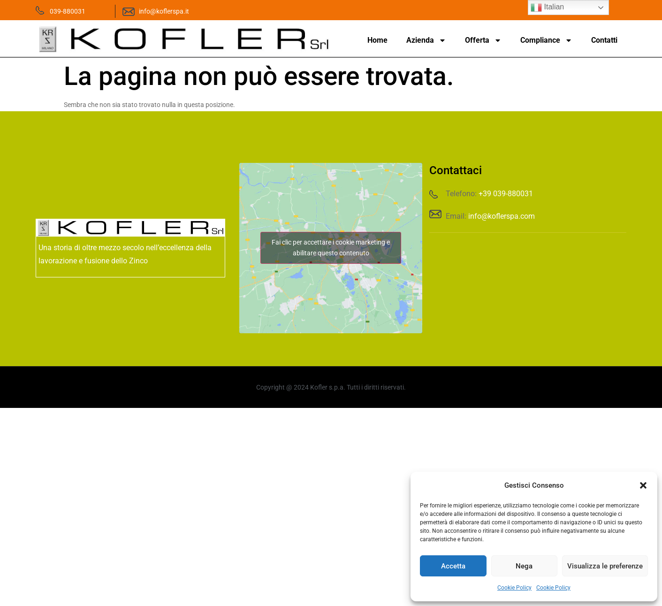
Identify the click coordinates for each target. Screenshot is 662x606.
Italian (547, 7)
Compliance (546, 40)
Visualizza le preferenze (605, 566)
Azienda (426, 40)
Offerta (483, 40)
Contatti (604, 40)
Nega (524, 566)
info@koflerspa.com (501, 216)
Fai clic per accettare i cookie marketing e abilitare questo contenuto (331, 247)
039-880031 (67, 11)
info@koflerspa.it (164, 11)
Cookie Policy (514, 587)
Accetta (453, 566)
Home (377, 40)
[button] (643, 485)
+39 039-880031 (506, 193)
